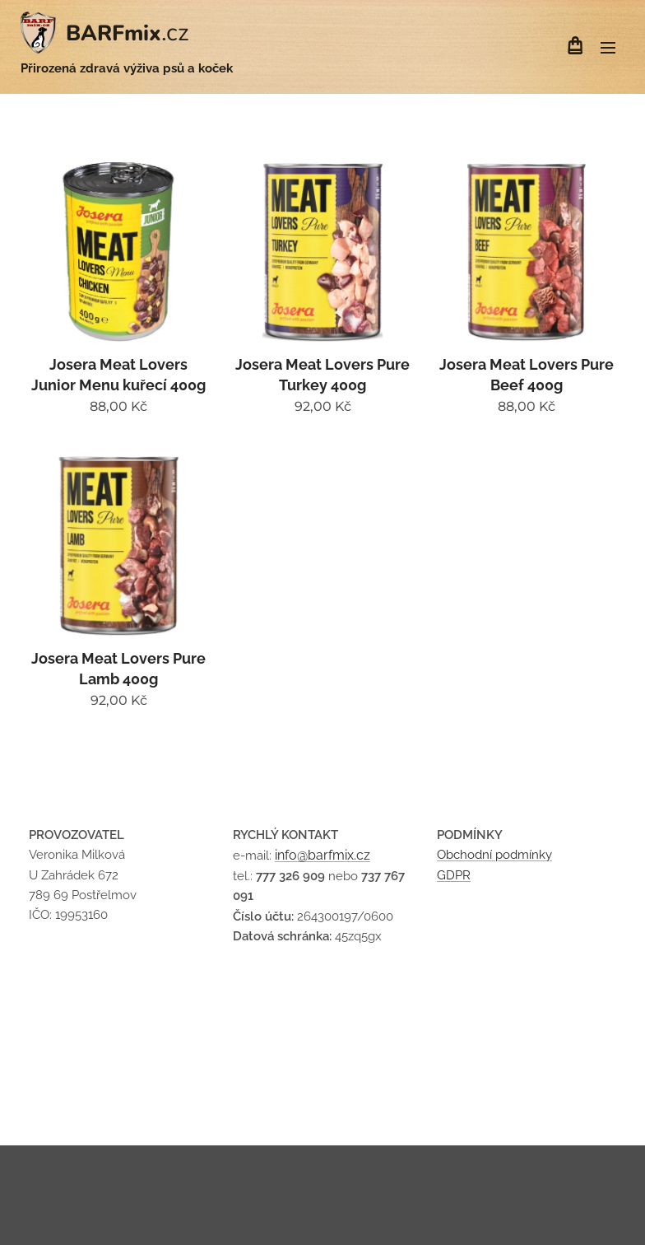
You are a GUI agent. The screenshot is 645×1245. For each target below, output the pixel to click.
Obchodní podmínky (494, 855)
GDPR (454, 875)
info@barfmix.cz (322, 856)
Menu (608, 48)
